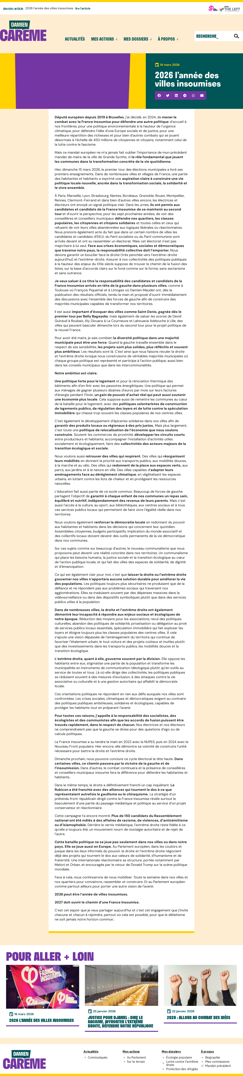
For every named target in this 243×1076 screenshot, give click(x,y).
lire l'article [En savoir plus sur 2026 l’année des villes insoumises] (82, 8)
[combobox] (213, 36)
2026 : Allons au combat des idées (198, 1017)
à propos (168, 39)
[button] (159, 95)
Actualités (75, 39)
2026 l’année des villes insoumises (49, 8)
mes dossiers (138, 39)
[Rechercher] (237, 36)
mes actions (104, 39)
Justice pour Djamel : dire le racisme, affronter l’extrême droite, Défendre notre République (120, 1021)
